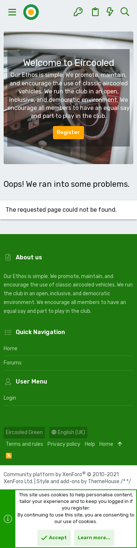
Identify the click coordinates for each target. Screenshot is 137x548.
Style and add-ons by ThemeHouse (78, 481)
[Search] (124, 12)
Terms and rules (24, 444)
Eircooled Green (24, 432)
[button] (12, 12)
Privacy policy (63, 444)
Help (90, 444)
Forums (13, 363)
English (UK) (68, 432)
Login (10, 398)
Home (11, 348)
